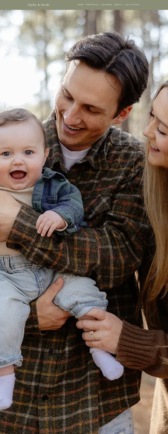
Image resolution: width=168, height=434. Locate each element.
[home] (38, 5)
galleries (107, 5)
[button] (92, 5)
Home (81, 5)
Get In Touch (132, 5)
